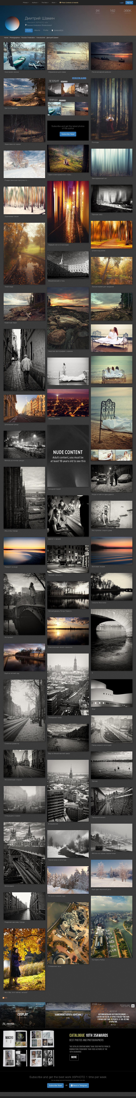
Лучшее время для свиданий (103, 286)
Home (6, 37)
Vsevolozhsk (40, 37)
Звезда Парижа (54, 419)
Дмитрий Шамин (52, 37)
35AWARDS (57, 30)
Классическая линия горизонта (60, 647)
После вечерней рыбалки (101, 72)
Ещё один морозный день (101, 889)
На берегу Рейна (98, 960)
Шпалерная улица (11, 424)
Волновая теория (98, 566)
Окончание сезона (12, 72)
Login (121, 2)
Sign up (129, 2)
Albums (37, 30)
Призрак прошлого (55, 575)
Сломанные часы (54, 966)
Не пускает (9, 637)
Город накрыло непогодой (101, 745)
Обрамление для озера (57, 72)
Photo (29, 30)
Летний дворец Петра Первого (60, 611)
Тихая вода (9, 286)
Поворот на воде (11, 567)
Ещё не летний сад (12, 673)
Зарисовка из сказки (13, 144)
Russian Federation (34, 25)
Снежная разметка (12, 743)
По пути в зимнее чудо (56, 896)
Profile (45, 30)
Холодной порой (54, 489)
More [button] (54, 2)
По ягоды (95, 142)
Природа (53, 100)
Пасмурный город (55, 717)
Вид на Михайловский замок (59, 753)
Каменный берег (11, 323)
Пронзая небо (97, 214)
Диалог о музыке (54, 539)
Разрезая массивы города (15, 922)
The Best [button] (45, 2)
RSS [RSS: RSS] (6, 997)
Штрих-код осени (98, 250)
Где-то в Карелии (11, 108)
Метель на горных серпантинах (104, 853)
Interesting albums (79, 78)
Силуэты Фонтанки (99, 602)
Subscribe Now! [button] (67, 134)
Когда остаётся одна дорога (103, 494)
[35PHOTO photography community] (11, 2)
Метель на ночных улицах (14, 460)
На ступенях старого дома (102, 530)
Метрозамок (9, 886)
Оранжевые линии (12, 216)
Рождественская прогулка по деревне (17, 180)
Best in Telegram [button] (79, 1085)
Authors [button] (35, 2)
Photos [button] (26, 2)
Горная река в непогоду (57, 860)
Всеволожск (46, 25)
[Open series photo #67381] (94, 455)
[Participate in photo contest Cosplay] (23, 1015)
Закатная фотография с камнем (60, 351)
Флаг (94, 709)
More (74, 1057)
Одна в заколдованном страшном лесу (60, 174)
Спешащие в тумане (12, 816)
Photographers (15, 37)
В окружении (53, 824)
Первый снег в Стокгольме (58, 245)
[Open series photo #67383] (123, 455)
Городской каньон (98, 817)
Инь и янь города (11, 531)
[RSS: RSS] (3, 998)
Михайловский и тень (56, 281)
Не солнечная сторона (13, 780)
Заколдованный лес (99, 178)
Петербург (54, 81)
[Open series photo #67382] (107, 455)
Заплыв (95, 781)
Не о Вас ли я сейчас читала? (16, 992)
